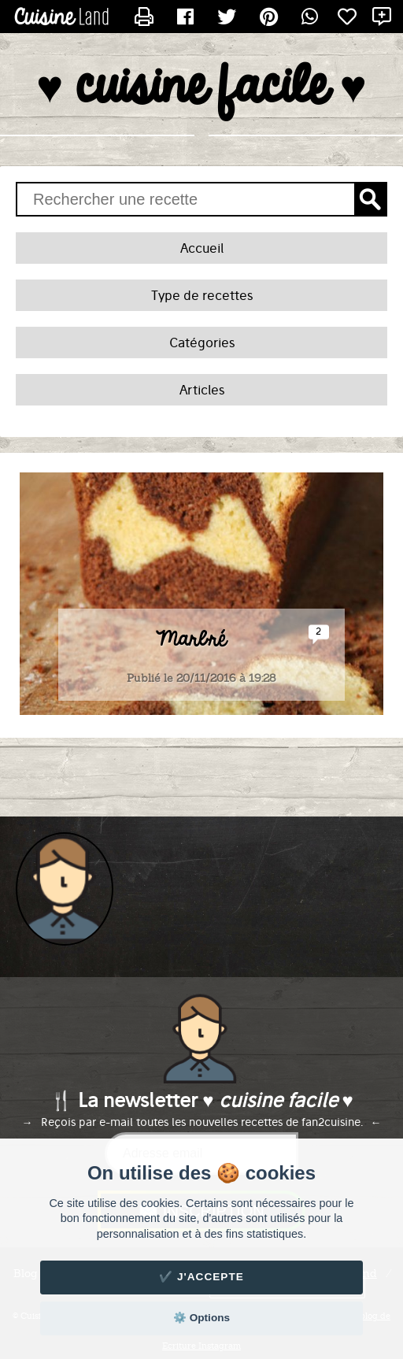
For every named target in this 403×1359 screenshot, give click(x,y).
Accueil (202, 248)
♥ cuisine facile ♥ (201, 87)
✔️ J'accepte (201, 1277)
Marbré (191, 639)
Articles (201, 390)
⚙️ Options (201, 1318)
